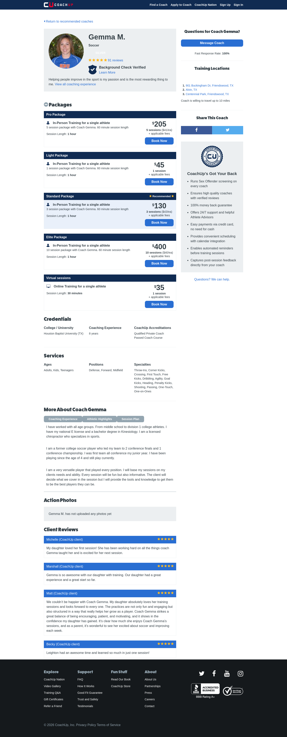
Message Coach (212, 43)
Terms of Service (109, 725)
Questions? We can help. (212, 279)
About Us (150, 679)
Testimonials (85, 706)
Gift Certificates (53, 699)
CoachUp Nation (206, 4)
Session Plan (130, 419)
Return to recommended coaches (68, 21)
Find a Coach (158, 4)
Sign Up (225, 4)
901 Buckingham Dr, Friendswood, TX (209, 85)
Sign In (238, 4)
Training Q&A (52, 692)
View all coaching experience (75, 84)
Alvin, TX (191, 89)
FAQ (80, 679)
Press (148, 692)
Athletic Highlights (99, 419)
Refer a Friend (53, 706)
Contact (149, 706)
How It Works (86, 686)
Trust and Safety (88, 699)
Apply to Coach (181, 4)
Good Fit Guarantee (90, 692)
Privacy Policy (86, 725)
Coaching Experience (63, 419)
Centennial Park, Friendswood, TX (207, 94)
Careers (150, 699)
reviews (115, 60)
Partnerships (153, 686)
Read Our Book (121, 679)
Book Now (159, 141)
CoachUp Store (120, 686)
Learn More (107, 72)
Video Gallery (52, 686)
